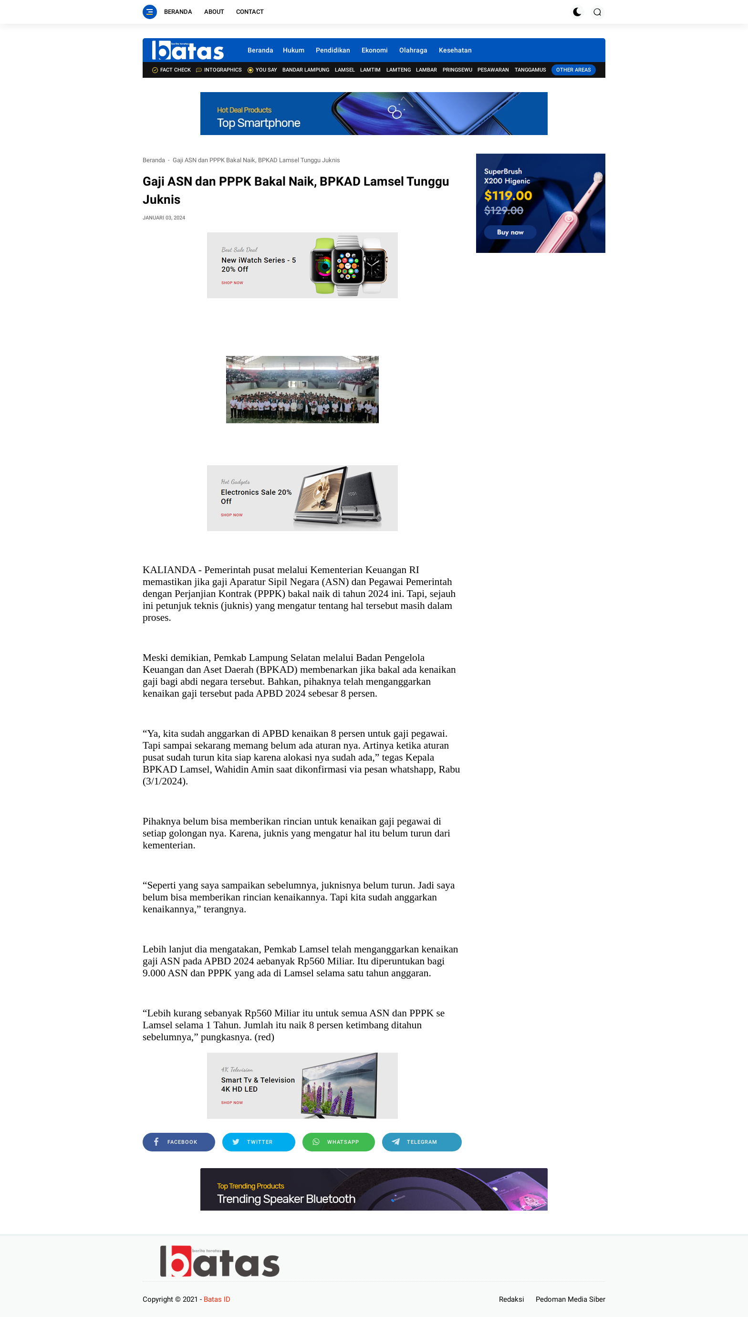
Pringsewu (457, 70)
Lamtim (370, 70)
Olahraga (413, 50)
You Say (262, 70)
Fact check (171, 70)
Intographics (219, 70)
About (214, 11)
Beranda (178, 11)
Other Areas (573, 70)
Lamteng (398, 70)
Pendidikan (333, 50)
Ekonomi (375, 50)
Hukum (293, 50)
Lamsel (345, 70)
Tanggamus (530, 70)
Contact (250, 11)
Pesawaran (493, 70)
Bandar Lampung (305, 70)
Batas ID (217, 1299)
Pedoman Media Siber (570, 1299)
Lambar (426, 70)
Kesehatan (455, 50)
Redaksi (511, 1299)
